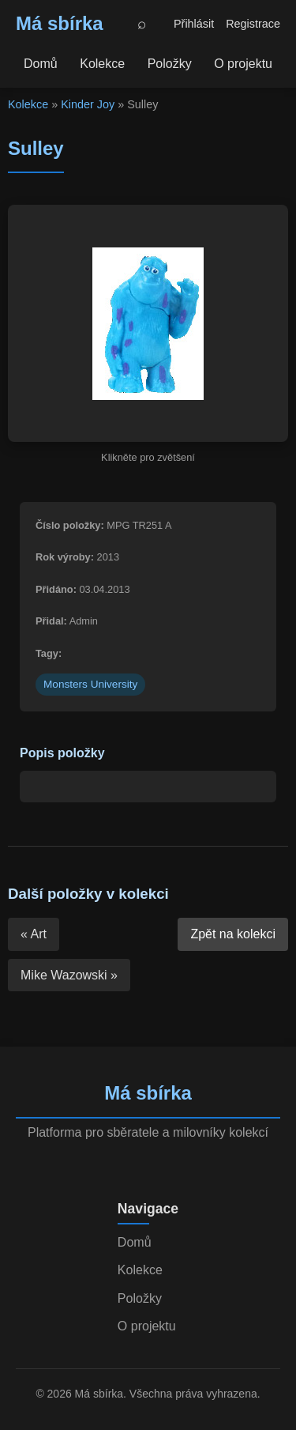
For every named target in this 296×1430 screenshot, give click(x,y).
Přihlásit (194, 23)
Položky (170, 63)
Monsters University (90, 684)
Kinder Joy (87, 104)
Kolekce (102, 63)
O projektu (243, 63)
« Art (34, 934)
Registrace (253, 23)
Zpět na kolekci (232, 934)
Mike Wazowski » (69, 975)
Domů (41, 63)
